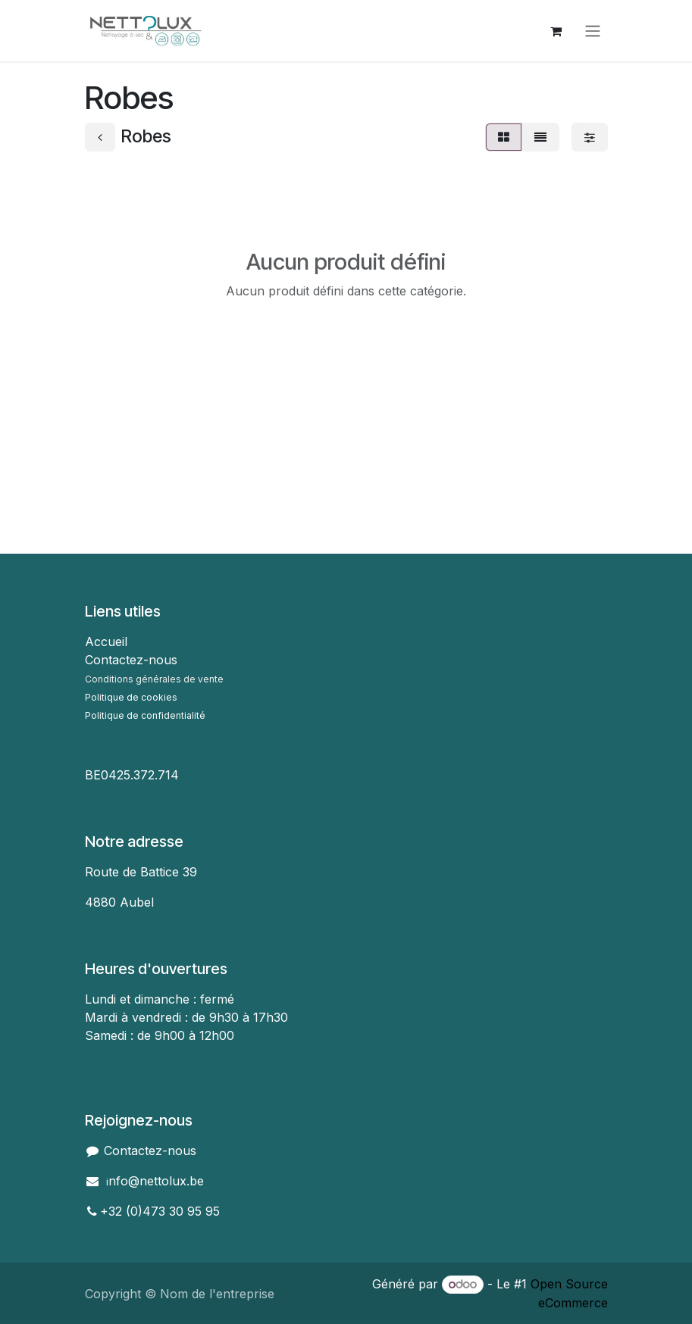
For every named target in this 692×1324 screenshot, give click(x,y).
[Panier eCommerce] (556, 31)
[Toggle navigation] (593, 31)
